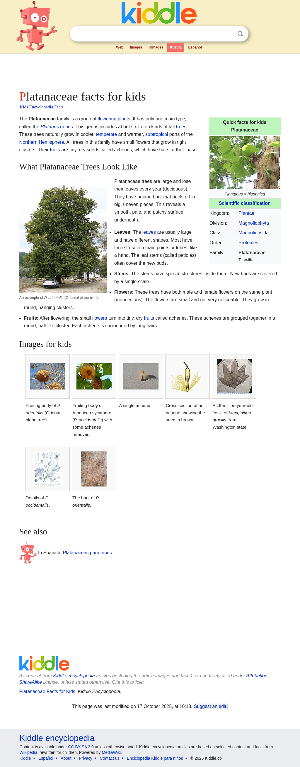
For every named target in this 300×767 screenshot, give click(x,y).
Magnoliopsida (253, 232)
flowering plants (114, 118)
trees (181, 126)
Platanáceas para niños (87, 552)
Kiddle (25, 758)
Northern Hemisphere (41, 142)
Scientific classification (245, 203)
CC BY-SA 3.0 (80, 747)
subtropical (156, 134)
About (66, 758)
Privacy (85, 758)
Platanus (50, 126)
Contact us (110, 758)
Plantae (246, 213)
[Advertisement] (149, 70)
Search (240, 33)
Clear (228, 34)
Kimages (156, 47)
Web (119, 47)
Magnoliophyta (253, 223)
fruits (55, 149)
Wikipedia (29, 752)
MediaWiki (111, 752)
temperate (106, 134)
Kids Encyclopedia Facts (42, 107)
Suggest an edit (210, 706)
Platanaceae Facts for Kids (47, 691)
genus (66, 126)
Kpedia (176, 47)
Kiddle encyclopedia (74, 675)
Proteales (248, 242)
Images (136, 47)
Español (195, 47)
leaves (149, 232)
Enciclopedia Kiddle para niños (155, 758)
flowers (99, 318)
